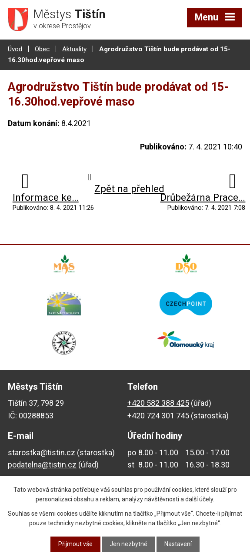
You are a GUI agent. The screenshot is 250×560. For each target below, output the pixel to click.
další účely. (199, 499)
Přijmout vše (75, 543)
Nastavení (178, 543)
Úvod (15, 49)
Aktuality (74, 49)
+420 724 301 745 (158, 415)
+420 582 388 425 (158, 403)
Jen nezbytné (128, 543)
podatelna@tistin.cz (42, 464)
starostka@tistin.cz (41, 452)
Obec (42, 49)
